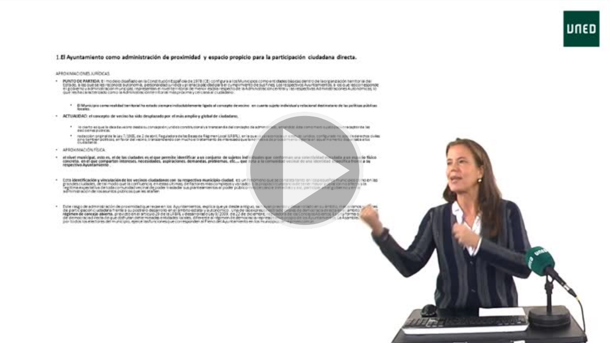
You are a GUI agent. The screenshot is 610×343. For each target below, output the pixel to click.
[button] (305, 172)
